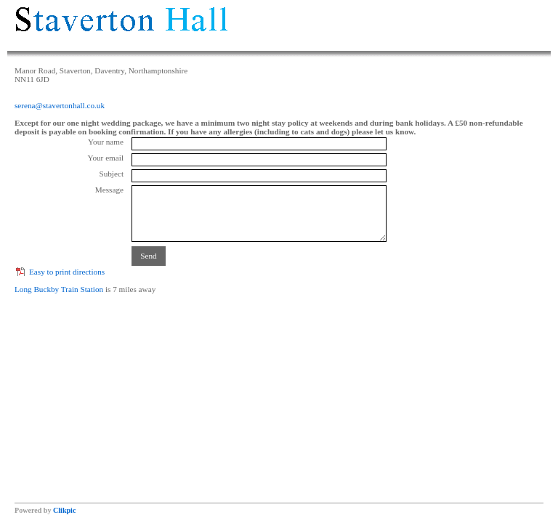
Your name (106, 141)
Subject (111, 173)
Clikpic (64, 510)
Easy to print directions (67, 271)
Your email (105, 157)
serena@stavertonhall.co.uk (60, 105)
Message (109, 189)
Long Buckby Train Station (59, 289)
